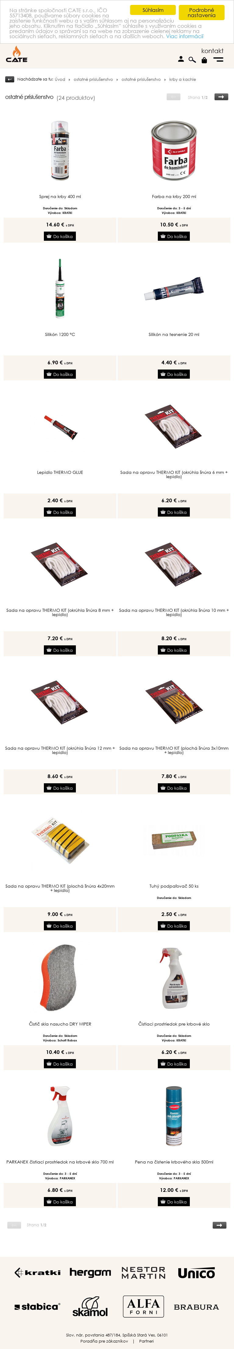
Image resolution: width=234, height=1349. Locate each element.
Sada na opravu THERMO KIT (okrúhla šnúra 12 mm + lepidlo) (60, 750)
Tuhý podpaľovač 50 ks (174, 886)
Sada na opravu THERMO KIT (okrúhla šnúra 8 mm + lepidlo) (60, 612)
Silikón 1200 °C (60, 334)
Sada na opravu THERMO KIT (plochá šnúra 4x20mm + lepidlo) (60, 888)
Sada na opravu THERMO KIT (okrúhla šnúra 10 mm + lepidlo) (174, 612)
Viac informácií (184, 36)
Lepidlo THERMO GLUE (60, 472)
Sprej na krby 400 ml (60, 196)
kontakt (212, 50)
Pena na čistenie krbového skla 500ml (174, 1162)
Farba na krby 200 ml (174, 196)
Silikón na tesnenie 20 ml (174, 334)
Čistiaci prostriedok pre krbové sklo (174, 1024)
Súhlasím (153, 10)
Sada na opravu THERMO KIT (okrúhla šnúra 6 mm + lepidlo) (174, 474)
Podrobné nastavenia (202, 12)
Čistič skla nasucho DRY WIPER (60, 1024)
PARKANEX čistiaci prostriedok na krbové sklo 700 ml (60, 1162)
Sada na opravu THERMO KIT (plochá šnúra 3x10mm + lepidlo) (174, 750)
